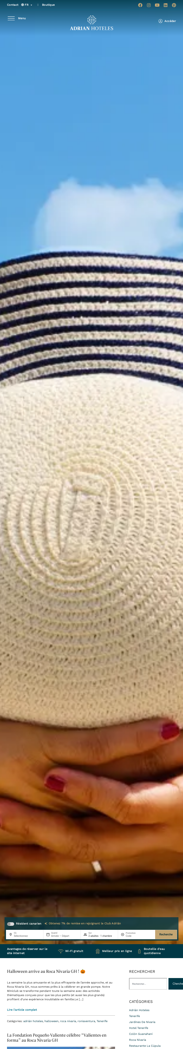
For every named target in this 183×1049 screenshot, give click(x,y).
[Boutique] (38, 4)
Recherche (166, 934)
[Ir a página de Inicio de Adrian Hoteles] (91, 23)
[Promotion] (134, 936)
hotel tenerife (138, 1028)
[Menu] (11, 18)
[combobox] (148, 984)
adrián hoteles (33, 1021)
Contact (12, 4)
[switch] (10, 924)
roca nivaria (68, 1021)
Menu (22, 18)
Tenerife (102, 1021)
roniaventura (86, 1021)
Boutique (48, 4)
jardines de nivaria (142, 1022)
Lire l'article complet (22, 1009)
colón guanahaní (141, 1034)
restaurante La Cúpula (145, 1045)
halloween (51, 1021)
